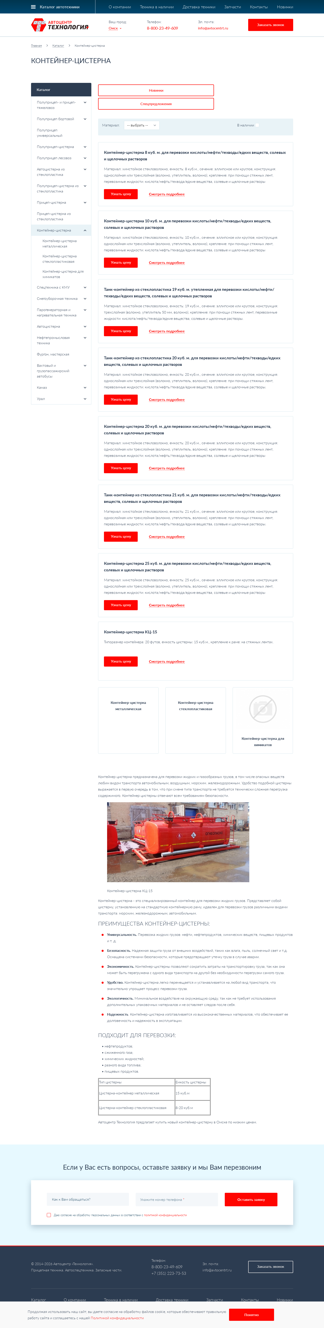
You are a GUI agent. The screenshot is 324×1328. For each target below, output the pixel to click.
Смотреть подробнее (167, 179)
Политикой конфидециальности (117, 1318)
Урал (62, 398)
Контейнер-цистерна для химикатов (63, 274)
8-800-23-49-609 (162, 28)
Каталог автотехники (59, 6)
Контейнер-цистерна (62, 230)
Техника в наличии (157, 6)
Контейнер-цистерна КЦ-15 (130, 616)
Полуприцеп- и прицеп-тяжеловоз (62, 105)
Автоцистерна (62, 326)
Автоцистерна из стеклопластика (62, 172)
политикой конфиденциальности (165, 1200)
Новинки (285, 6)
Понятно (251, 1315)
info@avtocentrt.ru (213, 28)
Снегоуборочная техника (62, 298)
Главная (36, 45)
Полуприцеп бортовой (62, 119)
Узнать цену (121, 179)
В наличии (248, 110)
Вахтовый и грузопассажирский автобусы (62, 370)
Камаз (62, 387)
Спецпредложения (163, 88)
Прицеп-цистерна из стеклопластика (54, 216)
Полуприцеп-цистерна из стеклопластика (62, 188)
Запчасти (232, 6)
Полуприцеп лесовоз (62, 158)
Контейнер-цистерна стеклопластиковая (60, 258)
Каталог (58, 45)
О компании (120, 6)
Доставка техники (199, 6)
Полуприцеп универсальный (49, 132)
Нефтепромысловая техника (62, 340)
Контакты (259, 6)
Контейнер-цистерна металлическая (60, 243)
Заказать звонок (270, 24)
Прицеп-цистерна (62, 202)
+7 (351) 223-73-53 (168, 1258)
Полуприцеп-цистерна (62, 146)
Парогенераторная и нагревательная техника (62, 312)
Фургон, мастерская (53, 354)
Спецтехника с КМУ (62, 287)
